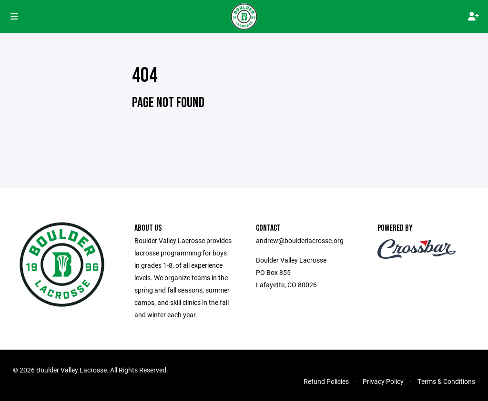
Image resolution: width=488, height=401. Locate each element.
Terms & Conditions (446, 381)
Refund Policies (326, 381)
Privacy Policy (383, 381)
